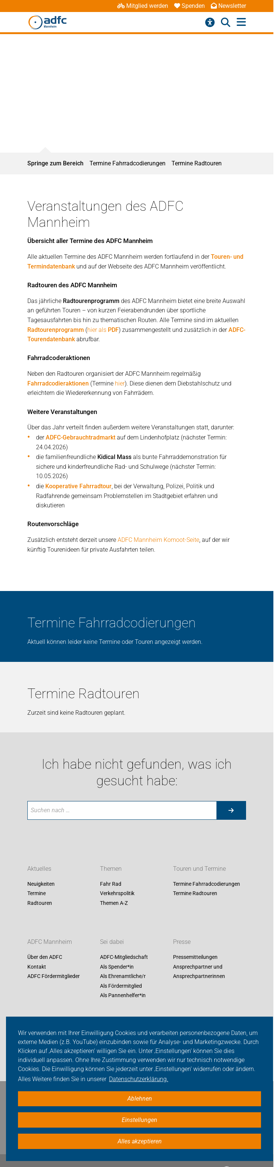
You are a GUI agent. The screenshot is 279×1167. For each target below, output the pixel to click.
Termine (36, 894)
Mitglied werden (142, 5)
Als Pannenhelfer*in (123, 996)
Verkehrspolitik (117, 894)
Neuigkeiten (41, 884)
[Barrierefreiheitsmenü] (210, 22)
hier (120, 383)
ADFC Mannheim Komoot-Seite (158, 539)
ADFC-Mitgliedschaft (124, 957)
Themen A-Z (114, 903)
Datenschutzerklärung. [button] (138, 1079)
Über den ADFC (44, 957)
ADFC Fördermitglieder (53, 977)
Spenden (189, 5)
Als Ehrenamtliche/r (123, 977)
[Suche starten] (231, 810)
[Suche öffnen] (225, 22)
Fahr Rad (110, 884)
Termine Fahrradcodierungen (128, 163)
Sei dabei (112, 941)
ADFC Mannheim (49, 941)
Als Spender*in (117, 967)
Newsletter (228, 5)
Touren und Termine (199, 868)
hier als (103, 329)
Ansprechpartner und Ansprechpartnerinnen (199, 972)
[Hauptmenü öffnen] (241, 22)
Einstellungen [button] (139, 1120)
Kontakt (36, 967)
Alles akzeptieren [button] (140, 1141)
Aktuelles (39, 868)
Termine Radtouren (197, 163)
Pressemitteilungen (195, 957)
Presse (182, 941)
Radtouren (39, 903)
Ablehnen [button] (139, 1098)
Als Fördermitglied (121, 986)
